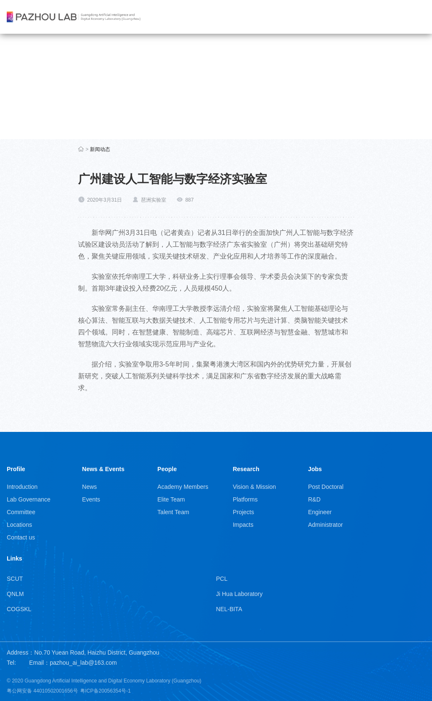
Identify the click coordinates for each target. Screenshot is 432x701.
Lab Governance (29, 499)
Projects (243, 512)
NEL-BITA (229, 609)
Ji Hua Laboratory (239, 593)
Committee (21, 512)
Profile (16, 469)
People (167, 469)
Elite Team (171, 499)
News (89, 486)
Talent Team (173, 512)
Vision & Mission (254, 486)
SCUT (15, 578)
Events (91, 499)
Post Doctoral (325, 486)
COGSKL (19, 609)
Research (246, 469)
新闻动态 (100, 149)
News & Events (103, 469)
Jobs (315, 469)
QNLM (15, 593)
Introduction (22, 486)
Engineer (320, 512)
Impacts (243, 524)
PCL (221, 578)
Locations (19, 524)
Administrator (325, 524)
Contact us (21, 537)
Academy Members (182, 486)
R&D (314, 499)
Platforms (245, 499)
